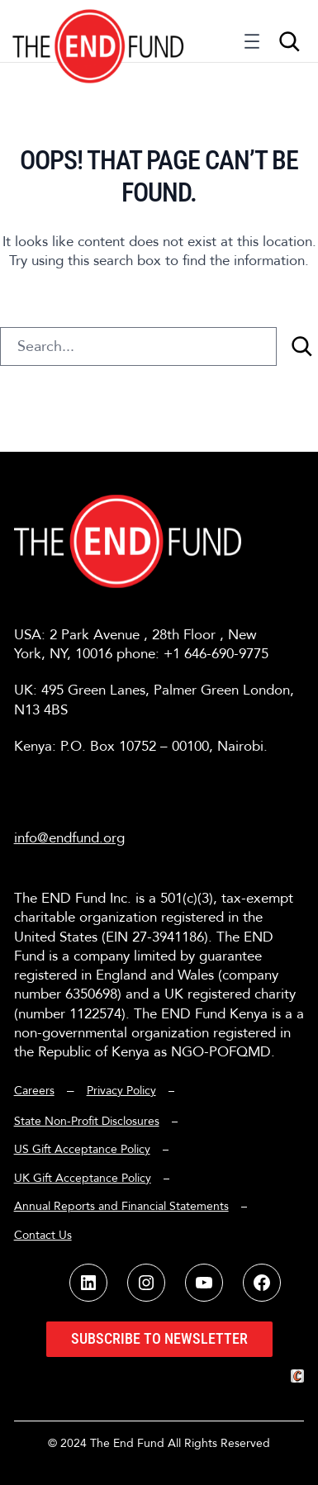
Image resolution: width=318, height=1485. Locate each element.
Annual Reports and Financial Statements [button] (121, 1206)
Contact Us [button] (43, 1235)
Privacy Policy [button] (121, 1090)
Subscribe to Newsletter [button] (159, 1338)
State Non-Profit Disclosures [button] (86, 1121)
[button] (98, 31)
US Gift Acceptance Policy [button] (82, 1149)
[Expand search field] (289, 41)
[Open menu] (252, 45)
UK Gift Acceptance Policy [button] (82, 1178)
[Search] (301, 346)
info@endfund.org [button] (69, 837)
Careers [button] (34, 1090)
